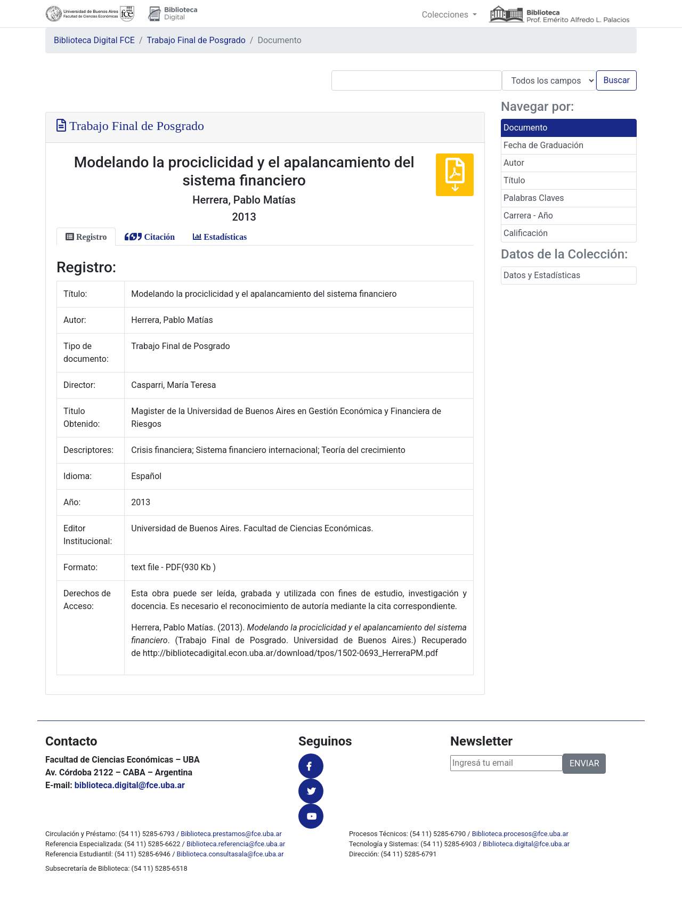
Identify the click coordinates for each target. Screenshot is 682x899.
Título (514, 180)
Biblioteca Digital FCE (94, 40)
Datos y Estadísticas (542, 275)
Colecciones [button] (446, 15)
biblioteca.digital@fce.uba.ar (130, 785)
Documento (525, 128)
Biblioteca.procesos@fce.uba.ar (520, 834)
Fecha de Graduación (543, 145)
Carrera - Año (528, 215)
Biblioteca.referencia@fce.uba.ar (235, 844)
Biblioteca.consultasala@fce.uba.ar (230, 854)
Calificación (526, 233)
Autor (514, 163)
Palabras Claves (534, 198)
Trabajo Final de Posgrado (196, 40)
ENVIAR (584, 763)
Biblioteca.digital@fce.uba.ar (526, 844)
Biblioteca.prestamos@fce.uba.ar (231, 834)
